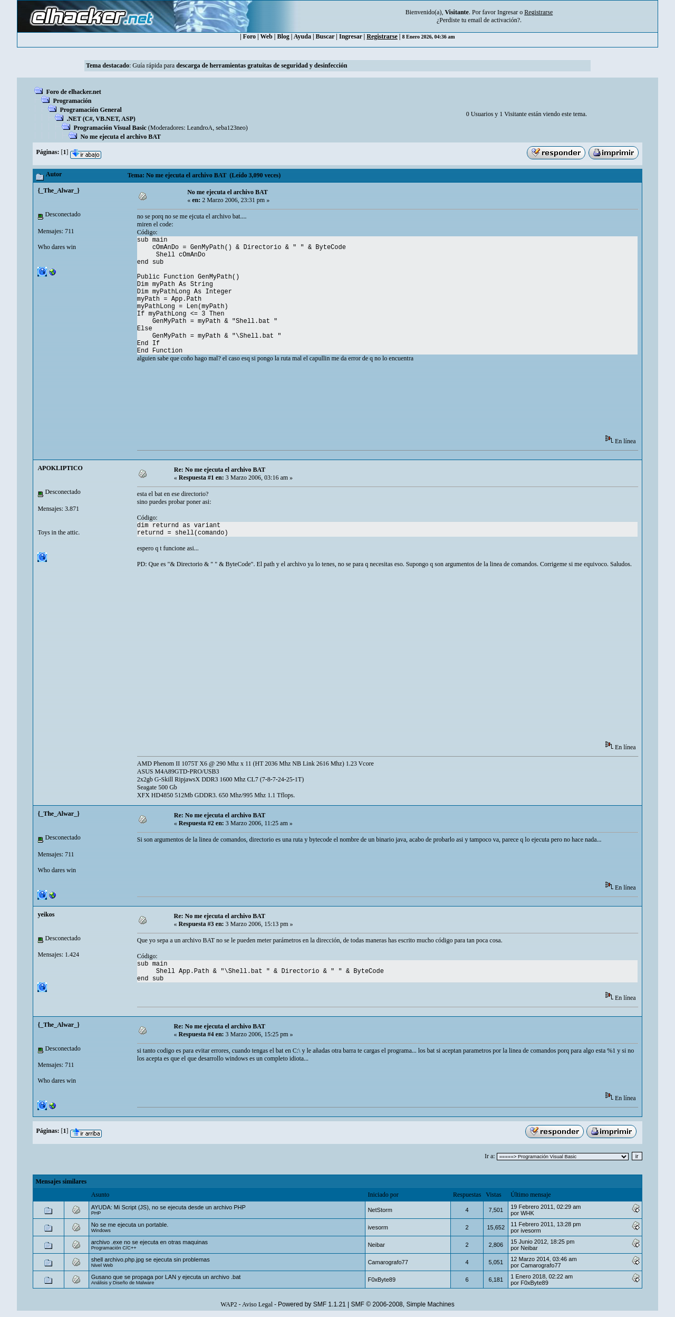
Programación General (90, 109)
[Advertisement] (329, 402)
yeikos (45, 914)
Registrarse (382, 36)
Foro (249, 36)
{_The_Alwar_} (58, 190)
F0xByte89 (382, 1279)
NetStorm (380, 1210)
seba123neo (231, 127)
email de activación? (494, 20)
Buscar (325, 36)
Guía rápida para (239, 65)
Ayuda (302, 36)
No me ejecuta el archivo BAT (120, 136)
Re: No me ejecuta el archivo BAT (220, 469)
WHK (527, 1213)
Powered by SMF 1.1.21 (312, 1304)
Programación (72, 100)
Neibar (376, 1245)
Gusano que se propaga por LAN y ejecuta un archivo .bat (166, 1277)
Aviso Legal (257, 1304)
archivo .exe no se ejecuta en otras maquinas (149, 1242)
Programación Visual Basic (109, 127)
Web (266, 36)
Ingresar (507, 12)
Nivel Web (102, 1265)
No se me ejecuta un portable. (130, 1224)
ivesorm (378, 1227)
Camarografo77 (388, 1262)
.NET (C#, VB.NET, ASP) (100, 118)
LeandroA (200, 127)
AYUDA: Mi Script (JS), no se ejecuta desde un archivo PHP (168, 1207)
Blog (283, 36)
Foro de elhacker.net (73, 92)
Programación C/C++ (114, 1248)
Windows (101, 1230)
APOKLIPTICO (59, 468)
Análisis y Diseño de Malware (123, 1282)
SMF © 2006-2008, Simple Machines (403, 1304)
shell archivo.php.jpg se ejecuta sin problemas (150, 1259)
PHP (96, 1213)
